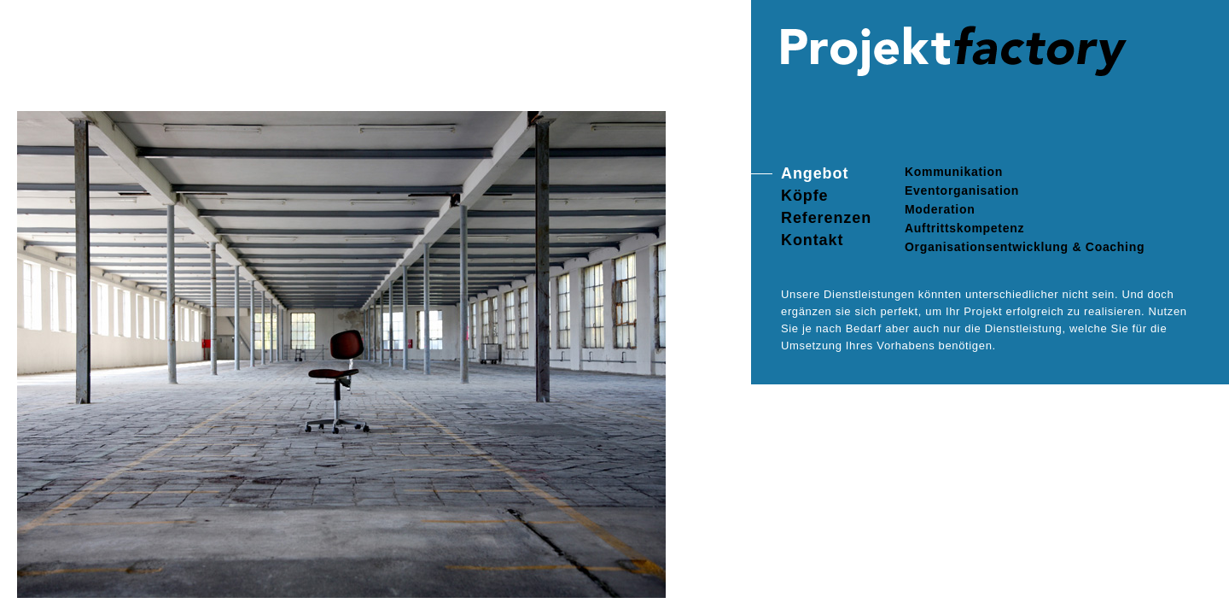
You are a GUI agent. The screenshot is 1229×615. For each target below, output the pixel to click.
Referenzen (826, 217)
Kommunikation (954, 172)
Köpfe (805, 195)
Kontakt (812, 240)
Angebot (814, 173)
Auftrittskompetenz (964, 228)
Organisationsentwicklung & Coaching (1025, 247)
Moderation (940, 209)
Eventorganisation (962, 190)
